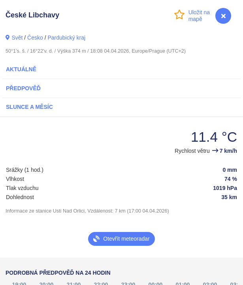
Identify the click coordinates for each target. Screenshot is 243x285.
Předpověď (23, 88)
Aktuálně (21, 69)
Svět (17, 37)
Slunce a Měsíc (29, 107)
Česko (35, 37)
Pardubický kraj (66, 37)
